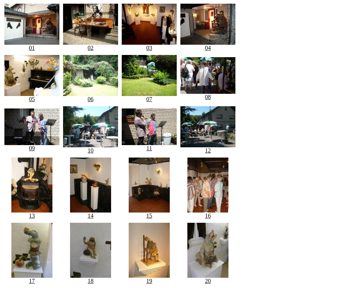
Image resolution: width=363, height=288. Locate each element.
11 (149, 145)
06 (90, 96)
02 (90, 45)
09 (31, 145)
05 (31, 96)
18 (90, 278)
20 (207, 278)
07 (149, 96)
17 (31, 278)
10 (90, 148)
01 (31, 45)
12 (207, 148)
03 (149, 45)
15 (149, 213)
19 (149, 278)
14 (90, 213)
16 (207, 213)
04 (207, 45)
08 (207, 94)
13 (31, 213)
